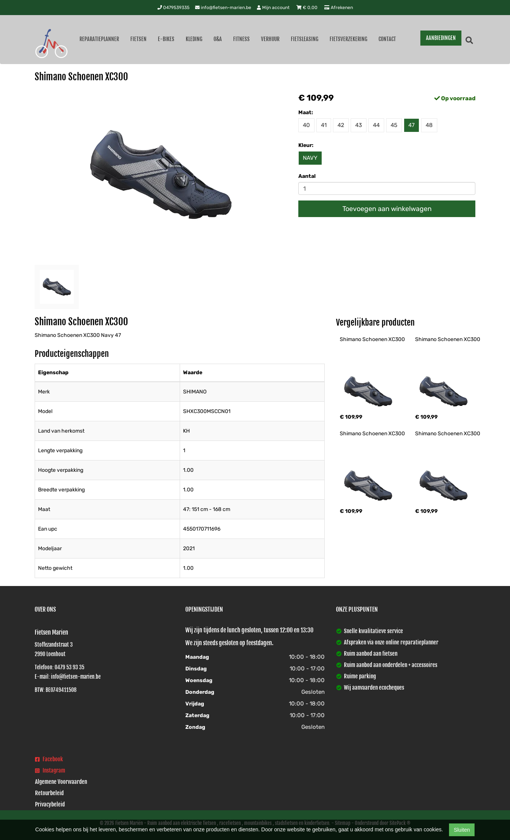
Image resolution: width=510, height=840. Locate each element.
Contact (387, 39)
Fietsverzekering (348, 39)
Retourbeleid (49, 793)
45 (394, 125)
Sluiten (462, 830)
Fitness (241, 39)
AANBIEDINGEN (441, 38)
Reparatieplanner (99, 39)
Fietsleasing (304, 39)
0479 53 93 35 (69, 667)
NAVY (310, 158)
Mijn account (274, 7)
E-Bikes (166, 39)
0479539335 (173, 7)
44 (376, 125)
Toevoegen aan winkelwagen (387, 209)
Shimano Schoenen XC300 (372, 339)
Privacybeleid (50, 804)
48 (429, 125)
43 (358, 125)
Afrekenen (338, 7)
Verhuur (270, 39)
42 (340, 125)
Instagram (50, 770)
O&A (218, 39)
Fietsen (138, 39)
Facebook (49, 759)
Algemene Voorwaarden (61, 781)
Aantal (307, 176)
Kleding (194, 39)
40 (306, 125)
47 (411, 125)
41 (324, 125)
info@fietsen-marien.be (223, 7)
